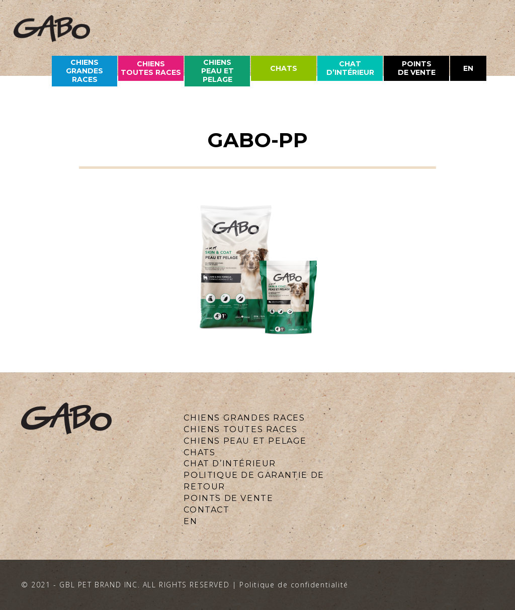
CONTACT (206, 510)
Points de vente (417, 68)
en (468, 68)
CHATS (199, 452)
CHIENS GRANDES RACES (244, 418)
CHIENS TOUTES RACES (240, 429)
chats (283, 68)
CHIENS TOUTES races (151, 68)
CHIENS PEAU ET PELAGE (217, 71)
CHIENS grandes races (84, 71)
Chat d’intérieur (350, 68)
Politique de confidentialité (294, 584)
